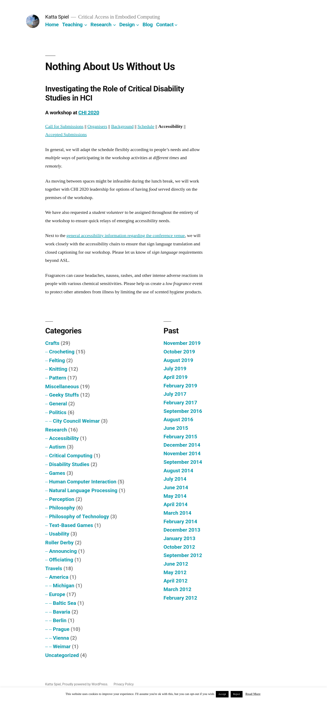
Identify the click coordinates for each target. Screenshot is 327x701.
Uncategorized (62, 655)
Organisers (97, 126)
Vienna (61, 638)
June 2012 (176, 564)
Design (127, 24)
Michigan (63, 585)
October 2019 (179, 352)
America (58, 577)
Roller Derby (59, 543)
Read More (252, 694)
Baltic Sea (64, 603)
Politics (57, 412)
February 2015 (180, 437)
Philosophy (62, 508)
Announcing (63, 551)
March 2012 (177, 589)
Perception (61, 499)
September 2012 (183, 555)
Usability (59, 534)
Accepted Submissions (66, 134)
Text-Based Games (71, 525)
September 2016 (183, 411)
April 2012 (175, 581)
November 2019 (182, 343)
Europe (57, 594)
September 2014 (183, 462)
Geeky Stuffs (64, 395)
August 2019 (178, 360)
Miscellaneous (62, 386)
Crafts (52, 343)
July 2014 (175, 479)
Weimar (62, 646)
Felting (57, 360)
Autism (57, 447)
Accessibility (64, 438)
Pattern (57, 378)
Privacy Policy (124, 684)
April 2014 (175, 504)
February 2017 (180, 403)
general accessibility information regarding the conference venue (126, 235)
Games (57, 473)
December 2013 (182, 530)
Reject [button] (236, 694)
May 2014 (175, 496)
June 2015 (176, 428)
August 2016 (178, 419)
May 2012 (175, 572)
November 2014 (182, 453)
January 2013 (179, 538)
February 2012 (180, 598)
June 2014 (176, 487)
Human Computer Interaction (82, 482)
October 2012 (179, 547)
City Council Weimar (76, 421)
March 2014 (177, 513)
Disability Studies (69, 464)
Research (101, 24)
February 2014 (180, 521)
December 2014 (182, 445)
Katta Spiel (57, 17)
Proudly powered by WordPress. (85, 684)
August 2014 (178, 471)
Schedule (145, 126)
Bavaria (61, 612)
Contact (165, 24)
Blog (148, 24)
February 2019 (180, 386)
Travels (53, 568)
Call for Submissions (64, 126)
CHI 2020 (88, 113)
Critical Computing (70, 456)
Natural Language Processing (83, 490)
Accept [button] (222, 694)
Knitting (58, 369)
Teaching (72, 24)
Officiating (61, 560)
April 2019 (175, 377)
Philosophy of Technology (79, 516)
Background (122, 126)
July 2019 (175, 369)
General (58, 404)
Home (52, 24)
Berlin (60, 620)
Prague (61, 629)
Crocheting (61, 352)
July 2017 (175, 394)
